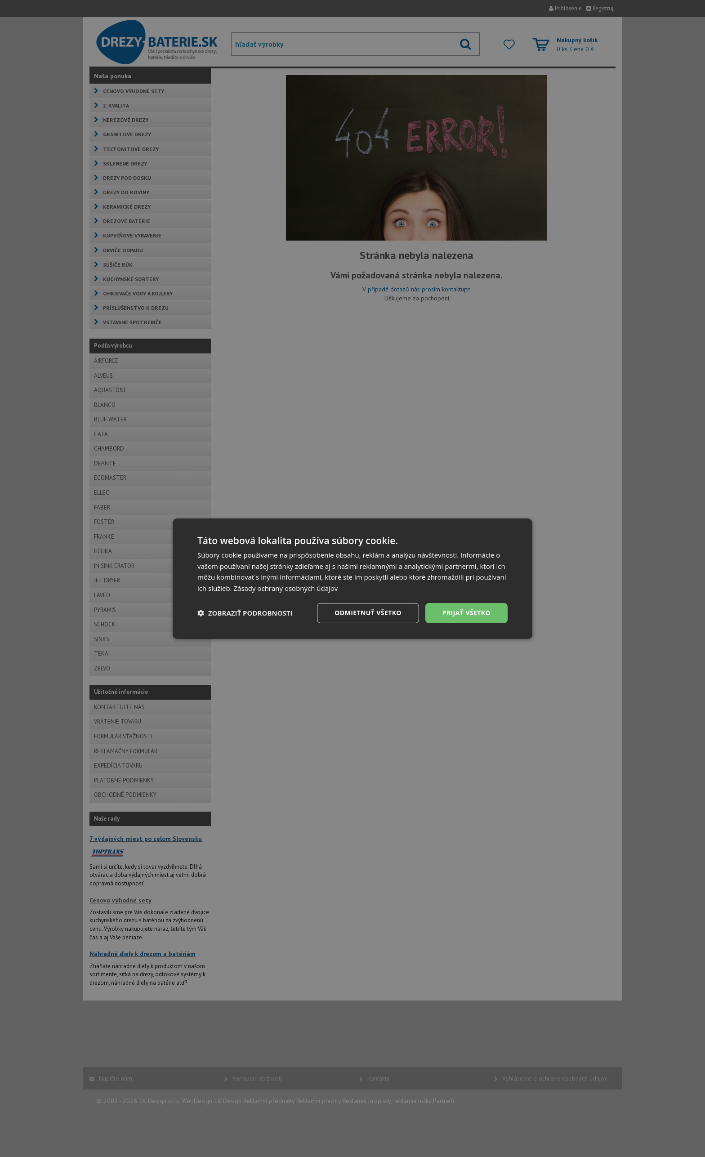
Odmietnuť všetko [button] (368, 612)
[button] (245, 613)
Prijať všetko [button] (466, 612)
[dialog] (352, 578)
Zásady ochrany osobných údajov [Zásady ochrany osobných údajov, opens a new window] (285, 588)
